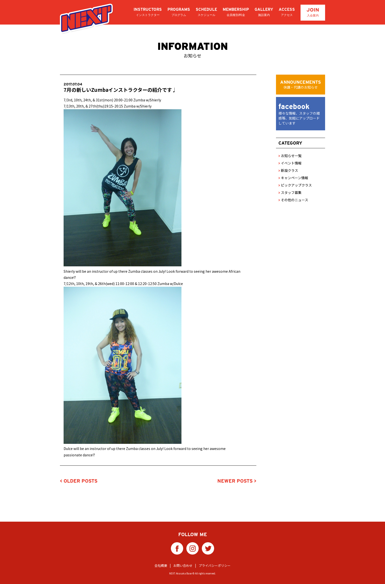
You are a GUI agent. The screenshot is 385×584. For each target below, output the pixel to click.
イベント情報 (290, 163)
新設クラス (288, 170)
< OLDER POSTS (78, 481)
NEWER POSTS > (236, 481)
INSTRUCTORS (148, 12)
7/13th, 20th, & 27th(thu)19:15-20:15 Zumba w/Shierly (107, 106)
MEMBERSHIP (236, 12)
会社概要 (160, 564)
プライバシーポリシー (215, 564)
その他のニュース (293, 199)
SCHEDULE (206, 12)
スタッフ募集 (290, 192)
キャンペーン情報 (293, 177)
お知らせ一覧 (290, 155)
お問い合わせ (182, 564)
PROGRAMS (178, 12)
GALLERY (264, 12)
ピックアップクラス (295, 185)
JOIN (313, 12)
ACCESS (287, 12)
